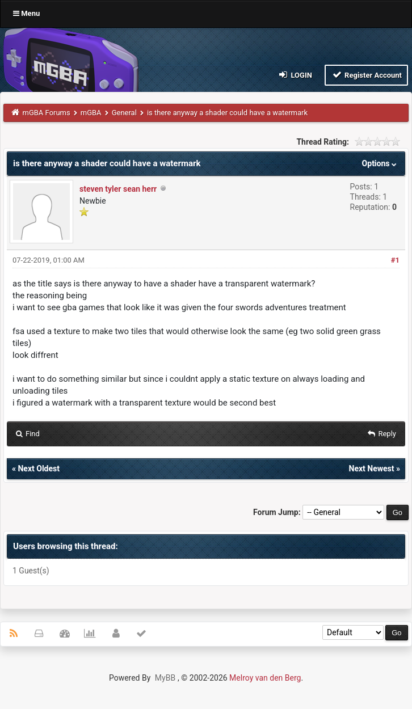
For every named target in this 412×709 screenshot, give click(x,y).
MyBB (165, 677)
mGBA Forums (46, 112)
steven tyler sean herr (118, 188)
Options (380, 163)
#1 (395, 260)
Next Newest (371, 468)
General (124, 112)
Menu (26, 13)
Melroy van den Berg (265, 677)
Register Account (366, 74)
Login (295, 74)
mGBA (91, 112)
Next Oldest (39, 468)
